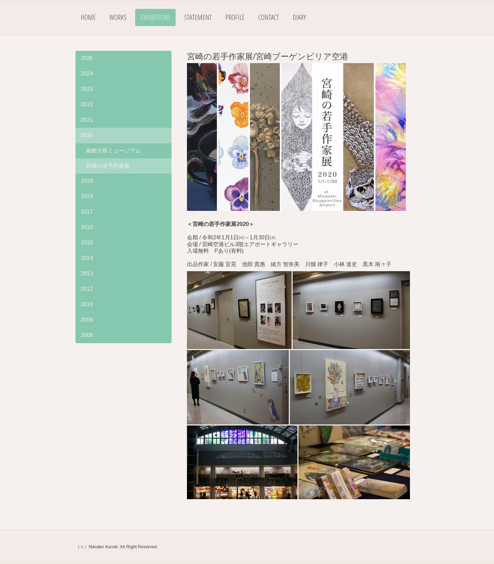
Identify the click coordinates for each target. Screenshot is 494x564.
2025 (87, 58)
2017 (87, 212)
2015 (87, 242)
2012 (87, 289)
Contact (268, 17)
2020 (87, 135)
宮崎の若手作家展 (108, 166)
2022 (87, 104)
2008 (87, 335)
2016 (87, 227)
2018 (87, 196)
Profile (235, 17)
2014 (87, 258)
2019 (87, 181)
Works (118, 17)
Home (88, 17)
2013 (87, 273)
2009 (87, 320)
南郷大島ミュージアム (113, 151)
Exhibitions (155, 17)
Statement (198, 17)
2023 (87, 89)
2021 (87, 120)
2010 (87, 304)
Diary (299, 17)
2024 (87, 73)
